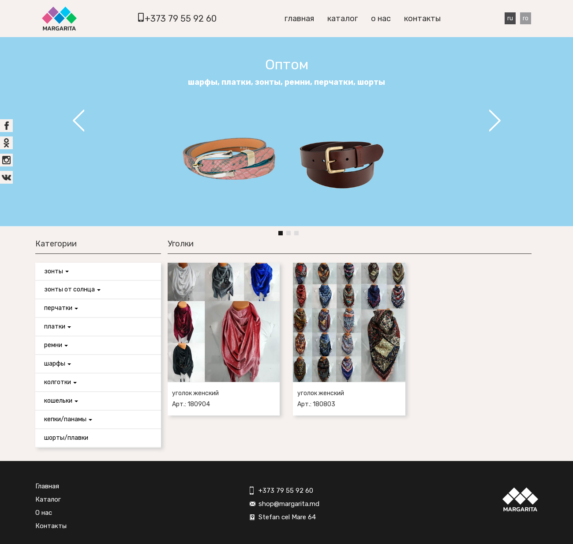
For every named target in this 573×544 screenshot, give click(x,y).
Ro (525, 18)
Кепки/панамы (68, 419)
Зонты (56, 271)
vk (6, 177)
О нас (381, 18)
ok (6, 142)
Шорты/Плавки (66, 438)
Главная (299, 18)
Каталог (342, 18)
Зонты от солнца (72, 289)
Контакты (422, 18)
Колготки (60, 382)
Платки (57, 326)
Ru (510, 18)
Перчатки (61, 308)
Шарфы (57, 363)
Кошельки (61, 400)
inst (6, 160)
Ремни (56, 345)
